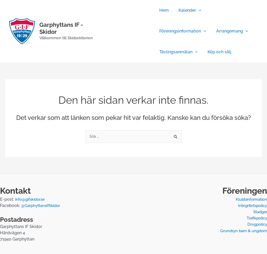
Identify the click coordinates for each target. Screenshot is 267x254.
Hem (164, 10)
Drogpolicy (256, 224)
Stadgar (259, 212)
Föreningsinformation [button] (182, 31)
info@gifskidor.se (31, 199)
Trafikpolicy (255, 218)
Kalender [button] (188, 10)
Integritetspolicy (251, 205)
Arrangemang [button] (230, 31)
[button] (197, 10)
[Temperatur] (112, 39)
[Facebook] (112, 23)
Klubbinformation (250, 199)
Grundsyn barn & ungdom (242, 230)
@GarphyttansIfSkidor (42, 205)
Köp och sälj (217, 51)
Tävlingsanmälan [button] (178, 52)
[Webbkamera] (128, 23)
